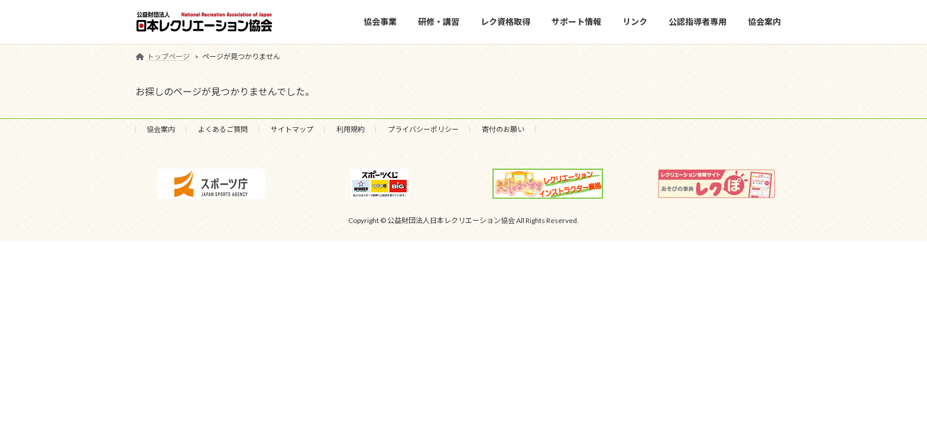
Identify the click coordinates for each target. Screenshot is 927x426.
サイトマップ (292, 129)
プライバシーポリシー (423, 129)
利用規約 (350, 129)
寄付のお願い (503, 129)
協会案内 (161, 129)
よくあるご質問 (223, 129)
